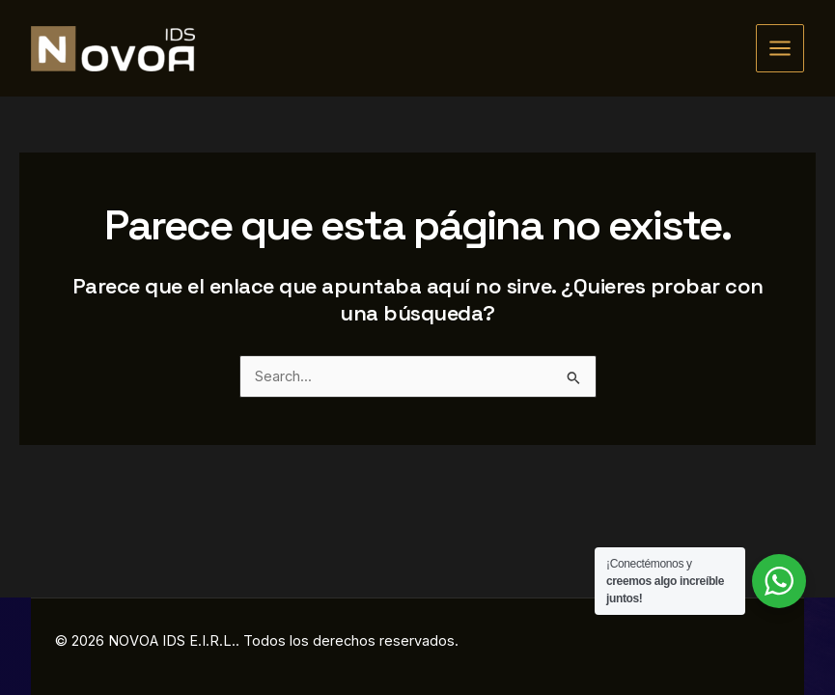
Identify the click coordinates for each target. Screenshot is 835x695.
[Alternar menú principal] (780, 48)
